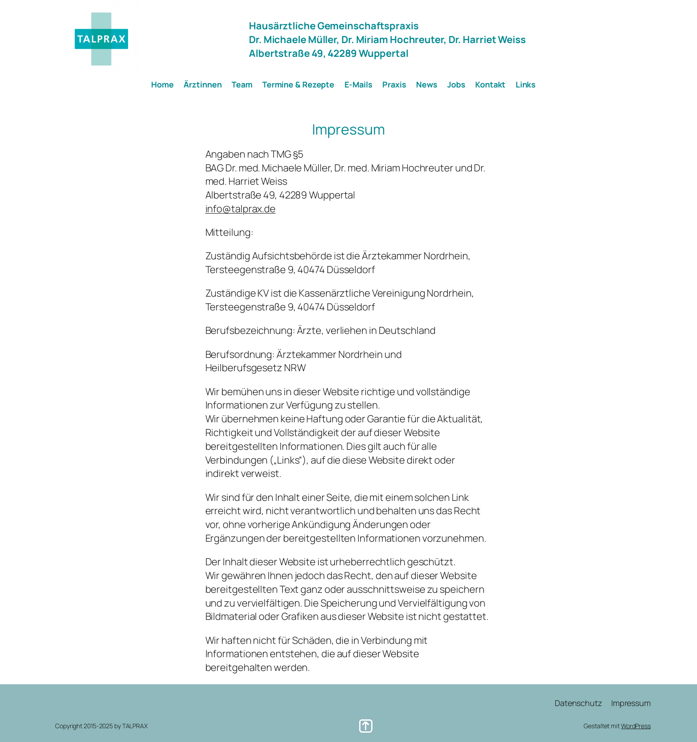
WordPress (636, 726)
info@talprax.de (240, 208)
